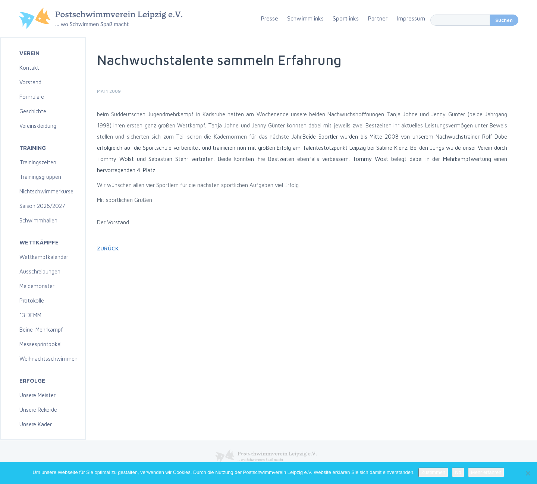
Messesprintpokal (40, 344)
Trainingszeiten (37, 162)
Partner (378, 18)
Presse (269, 18)
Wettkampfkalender (43, 257)
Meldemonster (36, 286)
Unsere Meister (37, 395)
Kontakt (29, 67)
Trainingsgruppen (40, 177)
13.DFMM (30, 315)
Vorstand (30, 82)
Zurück (108, 248)
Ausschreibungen (39, 271)
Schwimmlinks (305, 18)
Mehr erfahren (486, 472)
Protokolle (31, 300)
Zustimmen (433, 472)
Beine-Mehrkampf (41, 329)
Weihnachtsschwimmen (48, 358)
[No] (527, 473)
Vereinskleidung (37, 126)
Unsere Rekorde (38, 410)
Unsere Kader (35, 424)
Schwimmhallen (38, 220)
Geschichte (32, 111)
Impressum (411, 18)
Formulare (31, 97)
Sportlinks (346, 18)
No (458, 472)
